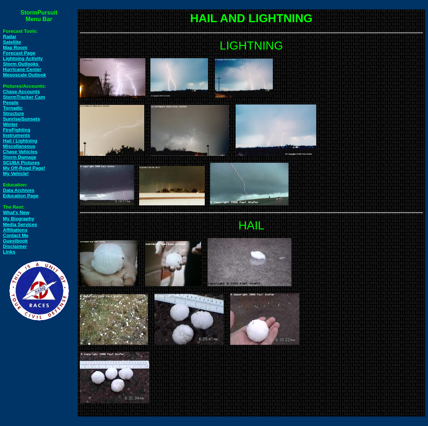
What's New (16, 212)
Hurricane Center (22, 69)
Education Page (21, 195)
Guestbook (15, 241)
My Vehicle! (16, 173)
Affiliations (15, 230)
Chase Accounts (21, 91)
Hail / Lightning (20, 140)
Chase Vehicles (20, 151)
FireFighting (16, 130)
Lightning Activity (23, 58)
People (11, 102)
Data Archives (18, 190)
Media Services (20, 224)
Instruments (16, 135)
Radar (9, 36)
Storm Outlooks (21, 64)
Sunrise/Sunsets (21, 119)
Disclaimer (15, 246)
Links (9, 252)
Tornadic (13, 108)
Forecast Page (19, 53)
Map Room (15, 47)
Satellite (12, 42)
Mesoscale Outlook (24, 75)
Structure (13, 113)
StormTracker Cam (24, 97)
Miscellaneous (19, 146)
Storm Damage (19, 157)
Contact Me (15, 235)
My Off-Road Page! (24, 168)
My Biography (18, 218)
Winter (10, 124)
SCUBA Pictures (21, 162)
